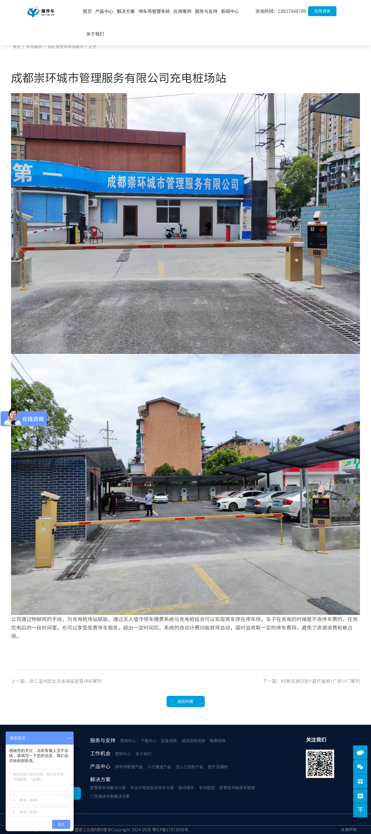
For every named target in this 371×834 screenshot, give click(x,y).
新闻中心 (230, 11)
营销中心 (128, 741)
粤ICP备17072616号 (170, 830)
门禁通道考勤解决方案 (110, 796)
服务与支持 (206, 11)
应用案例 (182, 11)
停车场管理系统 (154, 11)
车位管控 (207, 788)
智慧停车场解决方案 (108, 788)
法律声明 (349, 830)
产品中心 (104, 11)
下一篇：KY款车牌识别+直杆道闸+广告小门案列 (311, 681)
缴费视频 (217, 741)
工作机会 (100, 753)
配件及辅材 (218, 767)
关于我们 (95, 34)
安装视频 (169, 741)
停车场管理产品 (129, 767)
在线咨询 (322, 11)
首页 (87, 11)
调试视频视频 (193, 741)
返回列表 (185, 701)
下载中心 (148, 741)
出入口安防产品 (189, 767)
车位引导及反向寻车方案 (152, 788)
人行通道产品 (159, 767)
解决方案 (126, 11)
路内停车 (186, 788)
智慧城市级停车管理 (237, 788)
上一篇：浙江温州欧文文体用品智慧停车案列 (56, 681)
